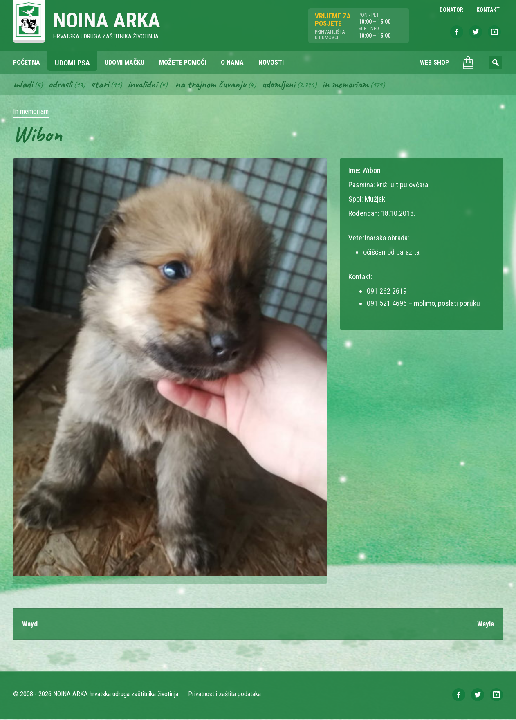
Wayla (485, 625)
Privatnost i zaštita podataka (224, 695)
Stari (102, 85)
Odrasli (61, 85)
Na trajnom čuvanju (216, 85)
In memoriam (354, 85)
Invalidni (146, 85)
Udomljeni (286, 85)
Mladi (23, 85)
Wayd (30, 625)
